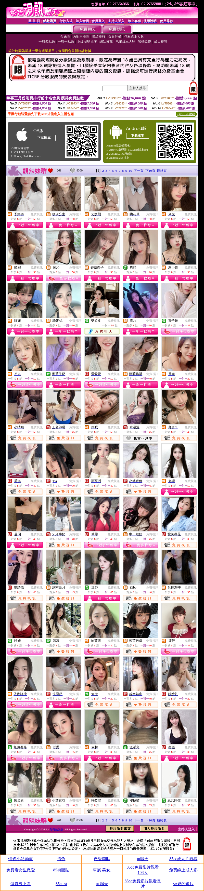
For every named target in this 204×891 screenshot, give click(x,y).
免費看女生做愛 (20, 870)
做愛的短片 (183, 884)
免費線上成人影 (183, 870)
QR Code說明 (186, 114)
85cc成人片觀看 (183, 859)
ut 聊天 (102, 884)
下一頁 (139, 170)
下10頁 (150, 170)
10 (130, 170)
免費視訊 (37, 214)
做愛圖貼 (102, 859)
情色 (61, 859)
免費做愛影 (56, 829)
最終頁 (162, 170)
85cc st (61, 884)
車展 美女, (102, 870)
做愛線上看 (20, 884)
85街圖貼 (61, 870)
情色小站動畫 (20, 859)
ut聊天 (142, 859)
